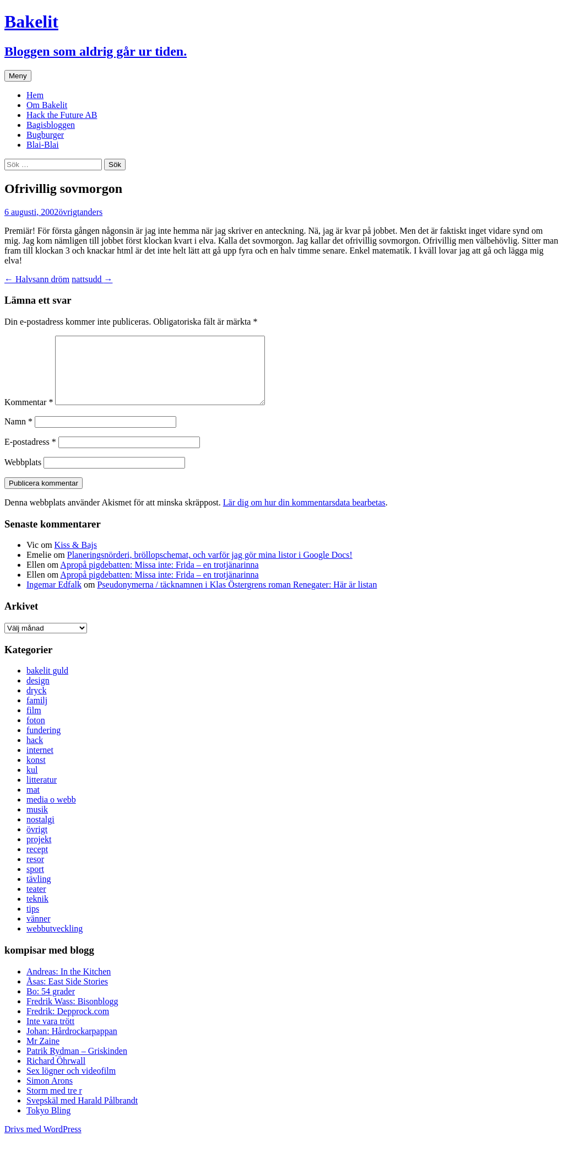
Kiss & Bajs (76, 558)
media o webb (51, 812)
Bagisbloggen (50, 125)
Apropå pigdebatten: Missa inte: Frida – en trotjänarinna (159, 578)
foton (35, 733)
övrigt (68, 212)
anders (90, 212)
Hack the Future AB (61, 115)
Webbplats (22, 475)
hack (34, 753)
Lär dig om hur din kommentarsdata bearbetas (304, 515)
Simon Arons (49, 1094)
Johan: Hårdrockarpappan (71, 1044)
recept (37, 862)
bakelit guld (47, 683)
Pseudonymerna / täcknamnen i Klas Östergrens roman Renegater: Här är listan (237, 597)
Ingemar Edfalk (54, 597)
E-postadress (30, 455)
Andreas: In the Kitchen (68, 984)
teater (36, 902)
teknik (37, 912)
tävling (38, 892)
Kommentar (28, 415)
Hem (35, 95)
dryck (36, 703)
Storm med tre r (54, 1103)
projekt (38, 852)
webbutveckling (54, 941)
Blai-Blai (42, 144)
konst (36, 773)
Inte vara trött (50, 1034)
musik (37, 822)
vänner (38, 931)
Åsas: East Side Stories (67, 994)
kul (31, 783)
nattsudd (92, 279)
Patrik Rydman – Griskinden (76, 1064)
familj (36, 713)
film (33, 723)
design (38, 693)
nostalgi (40, 832)
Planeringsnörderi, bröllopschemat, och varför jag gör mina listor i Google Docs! (209, 568)
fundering (43, 743)
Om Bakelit (46, 105)
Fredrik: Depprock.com (67, 1024)
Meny (18, 76)
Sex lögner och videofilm (71, 1084)
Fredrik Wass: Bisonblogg (72, 1014)
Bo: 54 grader (50, 1004)
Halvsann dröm (36, 279)
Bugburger (45, 134)
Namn (18, 434)
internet (39, 763)
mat (33, 803)
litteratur (41, 793)
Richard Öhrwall (55, 1074)
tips (32, 922)
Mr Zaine (42, 1054)
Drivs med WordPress (43, 1142)
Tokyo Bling (48, 1123)
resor (35, 872)
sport (35, 882)
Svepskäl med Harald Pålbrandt (82, 1113)
